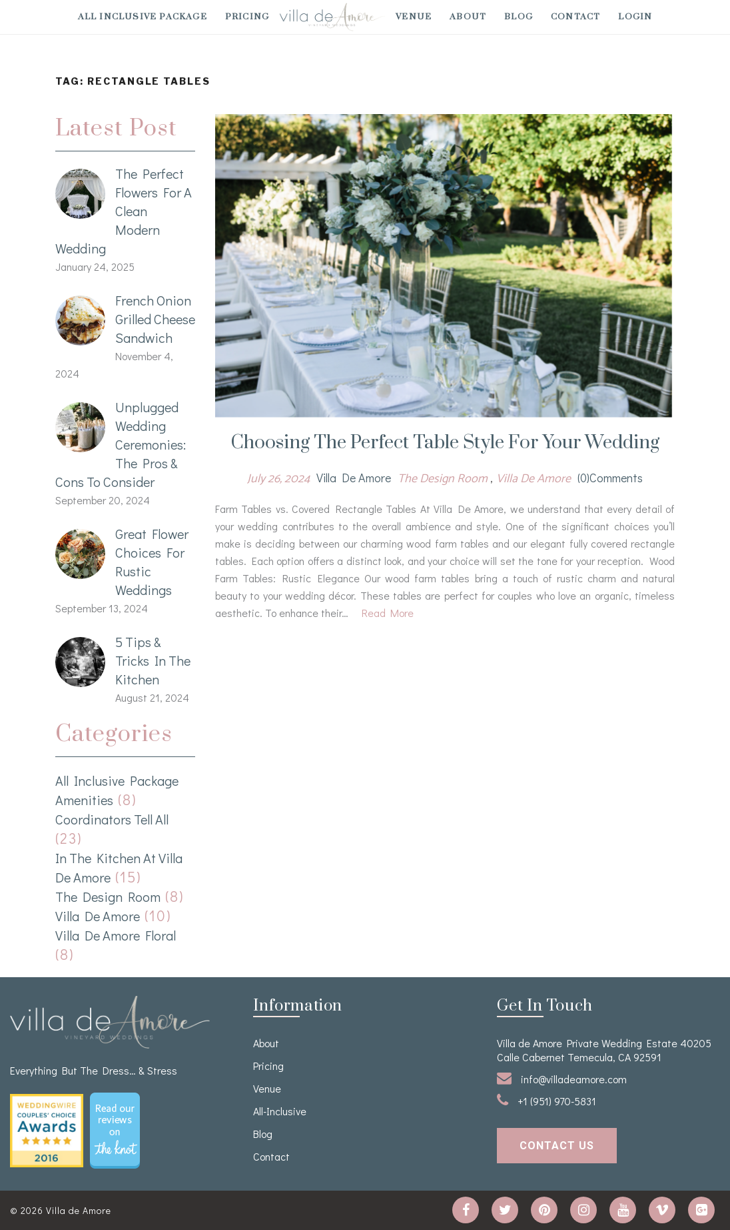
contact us (557, 1145)
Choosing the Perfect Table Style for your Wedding (445, 442)
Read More (388, 613)
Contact (575, 16)
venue (414, 16)
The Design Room (108, 896)
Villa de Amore (97, 916)
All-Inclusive (279, 1111)
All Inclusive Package (142, 16)
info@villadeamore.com (562, 1078)
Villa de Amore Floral (115, 935)
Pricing (247, 16)
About (468, 16)
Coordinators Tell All (112, 819)
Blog (518, 16)
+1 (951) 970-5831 (546, 1100)
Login (635, 16)
